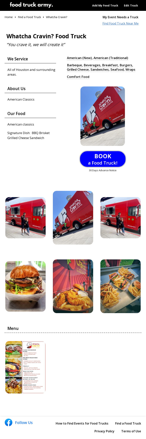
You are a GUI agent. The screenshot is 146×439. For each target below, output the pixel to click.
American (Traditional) (111, 58)
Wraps (130, 69)
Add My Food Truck (105, 5)
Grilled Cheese (78, 69)
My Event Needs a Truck (120, 17)
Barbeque (74, 65)
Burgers (126, 65)
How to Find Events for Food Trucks (82, 423)
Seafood (117, 69)
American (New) (79, 58)
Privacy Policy (104, 431)
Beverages (92, 65)
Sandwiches (99, 69)
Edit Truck (131, 5)
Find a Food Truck (128, 423)
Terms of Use (131, 431)
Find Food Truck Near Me (120, 24)
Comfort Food (78, 77)
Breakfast (110, 65)
